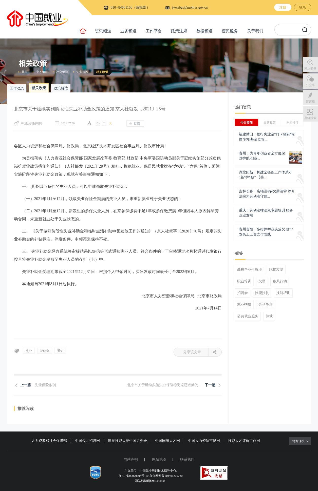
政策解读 (61, 88)
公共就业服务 (247, 316)
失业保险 (82, 72)
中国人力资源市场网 (204, 441)
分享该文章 (196, 352)
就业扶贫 (244, 304)
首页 (25, 72)
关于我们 (255, 31)
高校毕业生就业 (249, 269)
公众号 (310, 85)
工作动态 (17, 88)
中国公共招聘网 (87, 441)
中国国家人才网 (167, 441)
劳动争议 (265, 304)
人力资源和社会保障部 (49, 441)
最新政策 (270, 122)
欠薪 (262, 281)
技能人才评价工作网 (244, 441)
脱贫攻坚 (276, 269)
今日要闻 (246, 122)
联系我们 (187, 459)
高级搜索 (310, 118)
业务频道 (128, 31)
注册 (282, 7)
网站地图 (159, 459)
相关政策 (102, 72)
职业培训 (244, 281)
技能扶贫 (262, 293)
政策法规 (179, 31)
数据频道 (204, 31)
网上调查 (310, 68)
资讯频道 (103, 31)
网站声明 (131, 459)
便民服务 (230, 31)
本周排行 (292, 122)
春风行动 (280, 281)
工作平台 (154, 31)
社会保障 (62, 72)
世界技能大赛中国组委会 (127, 441)
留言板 (310, 101)
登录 (302, 7)
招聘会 (242, 293)
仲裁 (269, 316)
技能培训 (283, 293)
